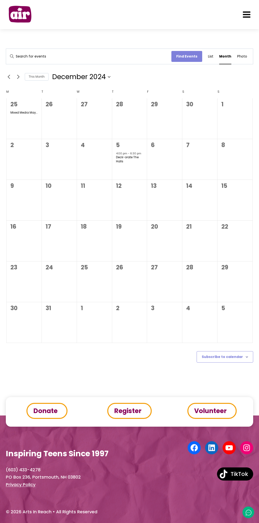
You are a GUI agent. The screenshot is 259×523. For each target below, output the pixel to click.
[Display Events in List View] (210, 56)
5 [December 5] (118, 145)
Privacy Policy (20, 484)
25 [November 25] (13, 104)
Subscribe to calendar (222, 356)
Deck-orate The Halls (127, 159)
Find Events (186, 56)
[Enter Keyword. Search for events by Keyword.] (88, 56)
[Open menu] (246, 14)
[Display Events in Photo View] (242, 56)
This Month (37, 77)
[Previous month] (9, 77)
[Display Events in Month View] (225, 56)
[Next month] (18, 77)
